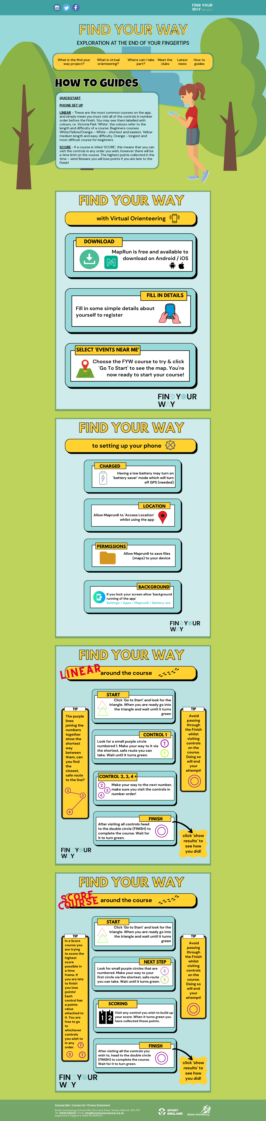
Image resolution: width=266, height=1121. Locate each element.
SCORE (65, 147)
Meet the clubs (165, 62)
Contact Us (79, 1105)
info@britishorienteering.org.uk (104, 1112)
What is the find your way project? (74, 62)
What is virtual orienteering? (108, 62)
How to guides (199, 62)
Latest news (182, 62)
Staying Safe (62, 1105)
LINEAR (65, 112)
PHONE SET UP (71, 105)
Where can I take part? (141, 62)
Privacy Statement (98, 1105)
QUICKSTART (70, 98)
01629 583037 (68, 1112)
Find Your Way (133, 29)
